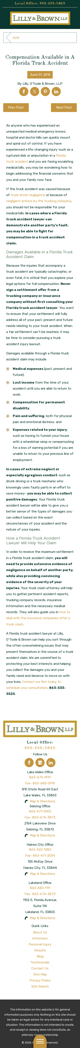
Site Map (40, 974)
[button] (40, 1041)
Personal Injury (40, 944)
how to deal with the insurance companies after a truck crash (38, 618)
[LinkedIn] (50, 762)
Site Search (40, 986)
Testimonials (40, 962)
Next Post (64, 107)
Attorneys (40, 938)
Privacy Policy (40, 980)
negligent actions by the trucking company (38, 201)
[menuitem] (40, 932)
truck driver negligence (28, 195)
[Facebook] (29, 762)
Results (40, 950)
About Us (40, 932)
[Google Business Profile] (40, 762)
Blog (40, 956)
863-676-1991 (40, 777)
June (15, 37)
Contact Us (40, 968)
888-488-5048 (52, 3)
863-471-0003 (40, 811)
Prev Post (16, 107)
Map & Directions (42, 801)
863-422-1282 (40, 849)
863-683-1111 (40, 888)
